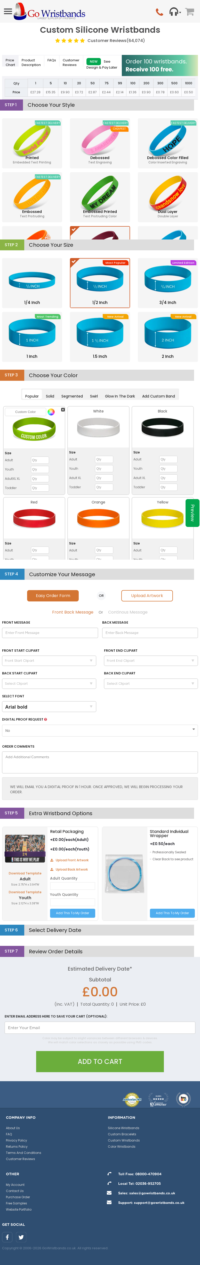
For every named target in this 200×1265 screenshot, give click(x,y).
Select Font (13, 696)
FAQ (9, 1134)
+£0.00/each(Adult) (69, 839)
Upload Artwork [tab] (147, 596)
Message (16, 622)
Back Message (115, 622)
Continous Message (128, 612)
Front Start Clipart (20, 650)
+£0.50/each (162, 843)
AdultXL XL (12, 478)
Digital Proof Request (24, 719)
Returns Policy (17, 1146)
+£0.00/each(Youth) (70, 849)
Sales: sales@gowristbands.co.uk (139, 1193)
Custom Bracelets (122, 1134)
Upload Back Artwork (69, 869)
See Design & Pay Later (101, 62)
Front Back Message (72, 612)
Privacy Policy (16, 1140)
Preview (192, 513)
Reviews (71, 62)
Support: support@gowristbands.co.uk (144, 1203)
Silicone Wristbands (123, 1128)
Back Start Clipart (19, 673)
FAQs (51, 60)
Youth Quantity (64, 894)
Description (31, 62)
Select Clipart (50, 684)
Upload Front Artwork (69, 860)
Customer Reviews (116, 40)
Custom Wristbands (124, 1140)
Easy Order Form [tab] (53, 596)
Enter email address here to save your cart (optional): (56, 1016)
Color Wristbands (121, 1146)
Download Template (25, 873)
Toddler (11, 488)
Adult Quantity (63, 878)
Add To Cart (100, 1061)
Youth (9, 469)
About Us (13, 1128)
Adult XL (75, 478)
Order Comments (18, 746)
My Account (15, 1185)
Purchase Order (18, 1197)
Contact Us (15, 1191)
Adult (9, 460)
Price (10, 62)
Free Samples (16, 1203)
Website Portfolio (18, 1209)
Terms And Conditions (23, 1153)
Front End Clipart (121, 650)
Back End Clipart (119, 673)
